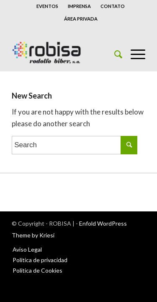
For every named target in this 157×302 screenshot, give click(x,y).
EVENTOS (47, 6)
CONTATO (112, 6)
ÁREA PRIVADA (81, 18)
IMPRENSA (79, 6)
